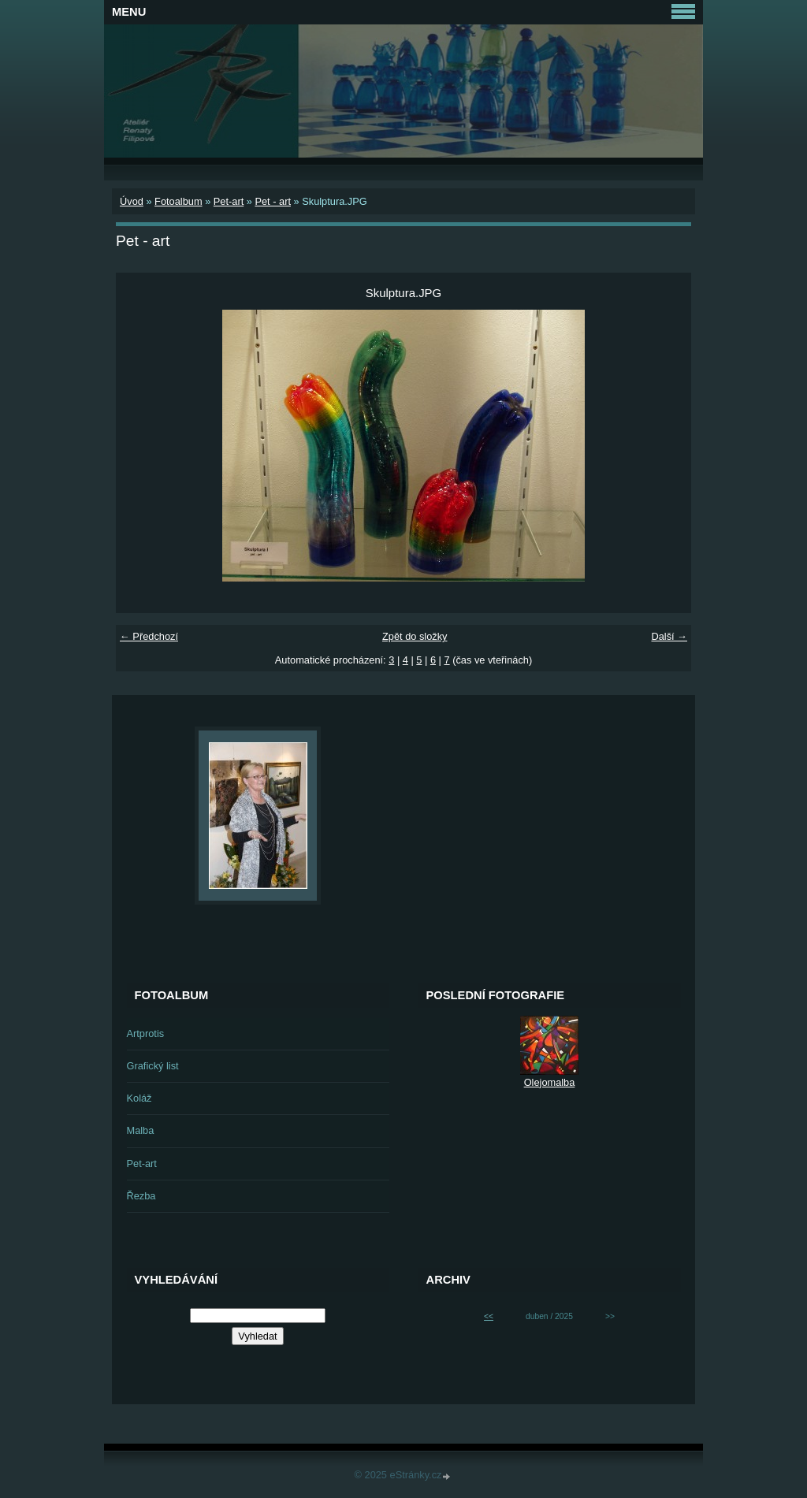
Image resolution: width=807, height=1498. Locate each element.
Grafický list (153, 1066)
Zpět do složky (415, 636)
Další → (669, 636)
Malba (140, 1130)
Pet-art (229, 201)
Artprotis (146, 1033)
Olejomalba (549, 1082)
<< (488, 1316)
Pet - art (273, 201)
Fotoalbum (178, 201)
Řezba (141, 1196)
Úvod (131, 201)
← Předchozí (149, 636)
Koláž (139, 1098)
